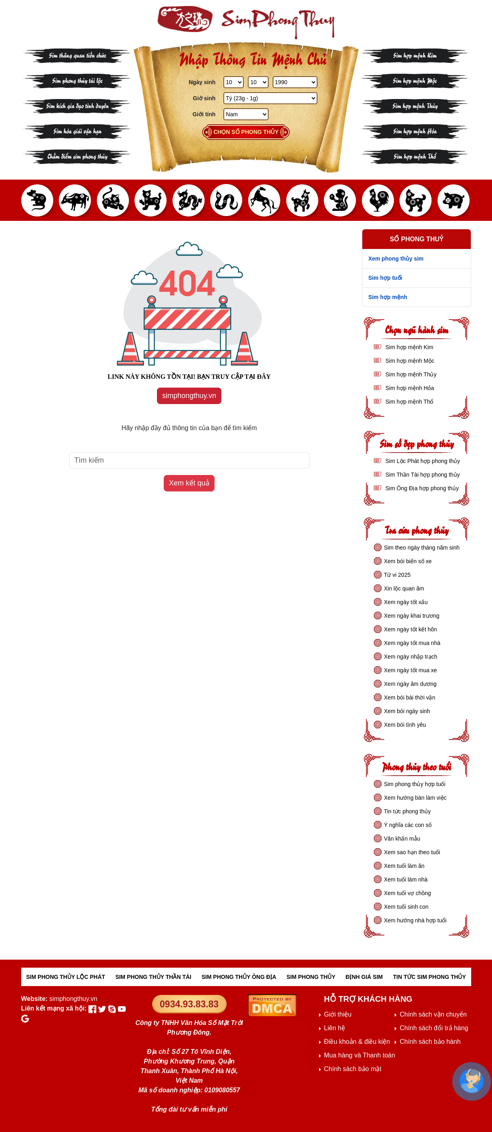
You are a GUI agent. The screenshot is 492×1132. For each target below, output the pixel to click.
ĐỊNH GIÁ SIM (364, 977)
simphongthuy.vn (189, 396)
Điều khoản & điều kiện (357, 1041)
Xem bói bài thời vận (409, 697)
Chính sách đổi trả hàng (434, 1028)
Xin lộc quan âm (404, 588)
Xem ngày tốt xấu (406, 602)
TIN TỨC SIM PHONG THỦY (429, 977)
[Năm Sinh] (295, 82)
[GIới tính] (245, 114)
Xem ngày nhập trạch (411, 656)
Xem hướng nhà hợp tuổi (415, 920)
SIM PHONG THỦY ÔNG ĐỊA (239, 977)
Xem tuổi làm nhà (406, 879)
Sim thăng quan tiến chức (77, 55)
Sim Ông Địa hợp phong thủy (421, 488)
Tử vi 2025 (397, 575)
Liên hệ (334, 1028)
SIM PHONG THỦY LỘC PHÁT (65, 977)
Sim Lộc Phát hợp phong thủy (422, 461)
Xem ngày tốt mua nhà (412, 643)
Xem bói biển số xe (408, 561)
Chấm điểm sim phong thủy (77, 156)
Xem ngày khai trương (412, 615)
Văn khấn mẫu (402, 838)
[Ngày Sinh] (233, 82)
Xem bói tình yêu (405, 725)
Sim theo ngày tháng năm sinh (422, 547)
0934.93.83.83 (189, 1004)
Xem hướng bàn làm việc (415, 797)
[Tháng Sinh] (258, 82)
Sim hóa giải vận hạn (77, 130)
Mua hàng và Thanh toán (359, 1055)
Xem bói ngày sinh (407, 711)
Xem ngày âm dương (410, 684)
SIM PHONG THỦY (311, 977)
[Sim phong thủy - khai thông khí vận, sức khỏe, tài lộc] (246, 22)
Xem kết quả (189, 483)
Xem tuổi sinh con (406, 907)
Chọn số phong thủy (246, 132)
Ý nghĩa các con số (408, 825)
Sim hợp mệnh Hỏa (415, 130)
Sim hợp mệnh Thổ (415, 156)
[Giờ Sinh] (270, 98)
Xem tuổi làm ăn (404, 866)
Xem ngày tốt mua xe (410, 670)
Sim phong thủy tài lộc (77, 80)
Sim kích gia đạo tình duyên (77, 105)
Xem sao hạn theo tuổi (412, 852)
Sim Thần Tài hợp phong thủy (422, 474)
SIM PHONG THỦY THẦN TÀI (153, 977)
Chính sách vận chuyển (433, 1014)
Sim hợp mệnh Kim (415, 55)
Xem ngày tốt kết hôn (410, 629)
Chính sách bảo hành (430, 1041)
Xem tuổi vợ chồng (407, 893)
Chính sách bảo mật (352, 1068)
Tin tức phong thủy (407, 811)
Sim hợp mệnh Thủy (415, 105)
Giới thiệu (337, 1014)
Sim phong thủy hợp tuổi (415, 784)
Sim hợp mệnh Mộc (415, 80)
